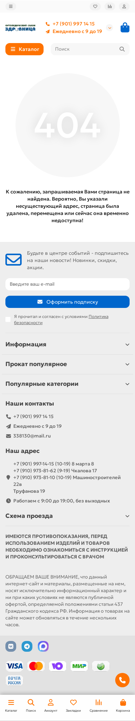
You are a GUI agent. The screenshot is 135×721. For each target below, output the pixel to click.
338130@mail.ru (32, 436)
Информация (67, 344)
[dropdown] (10, 6)
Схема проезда (67, 516)
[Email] (67, 284)
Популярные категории (67, 384)
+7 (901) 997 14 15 (68, 23)
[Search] (90, 49)
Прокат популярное (67, 364)
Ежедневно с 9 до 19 (72, 31)
